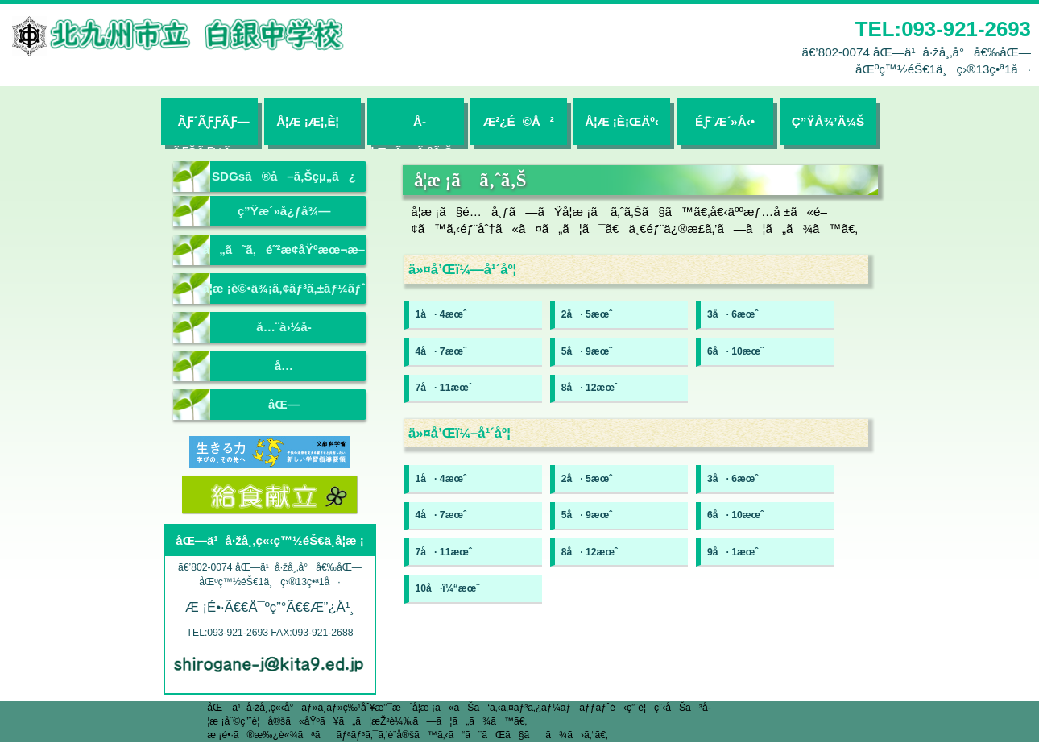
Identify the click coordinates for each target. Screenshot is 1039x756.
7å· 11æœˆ (444, 387)
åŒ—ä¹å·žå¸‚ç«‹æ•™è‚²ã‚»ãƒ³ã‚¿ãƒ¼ (283, 408)
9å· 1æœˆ (732, 552)
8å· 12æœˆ (589, 387)
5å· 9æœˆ (586, 351)
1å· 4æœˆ (441, 314)
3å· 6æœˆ (732, 314)
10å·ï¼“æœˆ (448, 588)
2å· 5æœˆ (586, 314)
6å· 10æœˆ (735, 351)
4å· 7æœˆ (441, 351)
